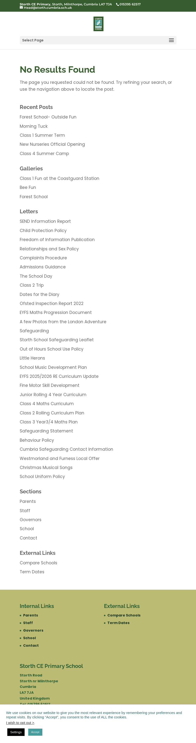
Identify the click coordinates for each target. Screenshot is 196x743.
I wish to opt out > (20, 723)
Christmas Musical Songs (46, 467)
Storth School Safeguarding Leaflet (57, 340)
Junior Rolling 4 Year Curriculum (53, 395)
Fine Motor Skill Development (49, 385)
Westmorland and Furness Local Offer (60, 458)
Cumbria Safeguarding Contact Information (66, 449)
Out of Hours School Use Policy (52, 349)
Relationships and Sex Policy (49, 249)
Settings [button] (16, 732)
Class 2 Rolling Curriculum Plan (52, 413)
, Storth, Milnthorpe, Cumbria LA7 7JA (66, 4)
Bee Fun (28, 187)
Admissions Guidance (43, 267)
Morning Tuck (33, 126)
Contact (28, 538)
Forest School (34, 197)
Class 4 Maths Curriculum (47, 404)
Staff (25, 511)
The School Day (36, 276)
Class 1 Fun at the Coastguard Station (59, 178)
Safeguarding (34, 331)
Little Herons (32, 358)
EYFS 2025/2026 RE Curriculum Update (59, 376)
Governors (30, 520)
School (27, 529)
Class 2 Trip (32, 285)
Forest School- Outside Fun (48, 117)
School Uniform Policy (42, 476)
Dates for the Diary (39, 294)
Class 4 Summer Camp (44, 153)
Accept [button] (35, 732)
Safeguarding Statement (46, 431)
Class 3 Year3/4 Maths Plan (49, 422)
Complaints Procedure (43, 258)
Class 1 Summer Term (42, 135)
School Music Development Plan (53, 367)
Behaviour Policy (37, 440)
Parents (28, 501)
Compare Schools (38, 563)
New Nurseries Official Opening (52, 144)
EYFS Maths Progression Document (56, 312)
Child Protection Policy (43, 231)
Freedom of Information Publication (57, 240)
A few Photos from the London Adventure (63, 322)
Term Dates (32, 572)
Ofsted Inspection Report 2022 (52, 303)
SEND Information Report (45, 221)
